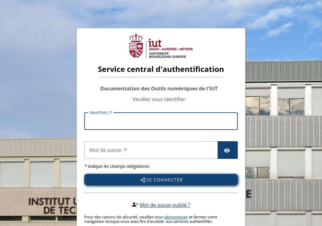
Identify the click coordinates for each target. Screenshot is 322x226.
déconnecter (176, 217)
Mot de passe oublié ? (164, 205)
